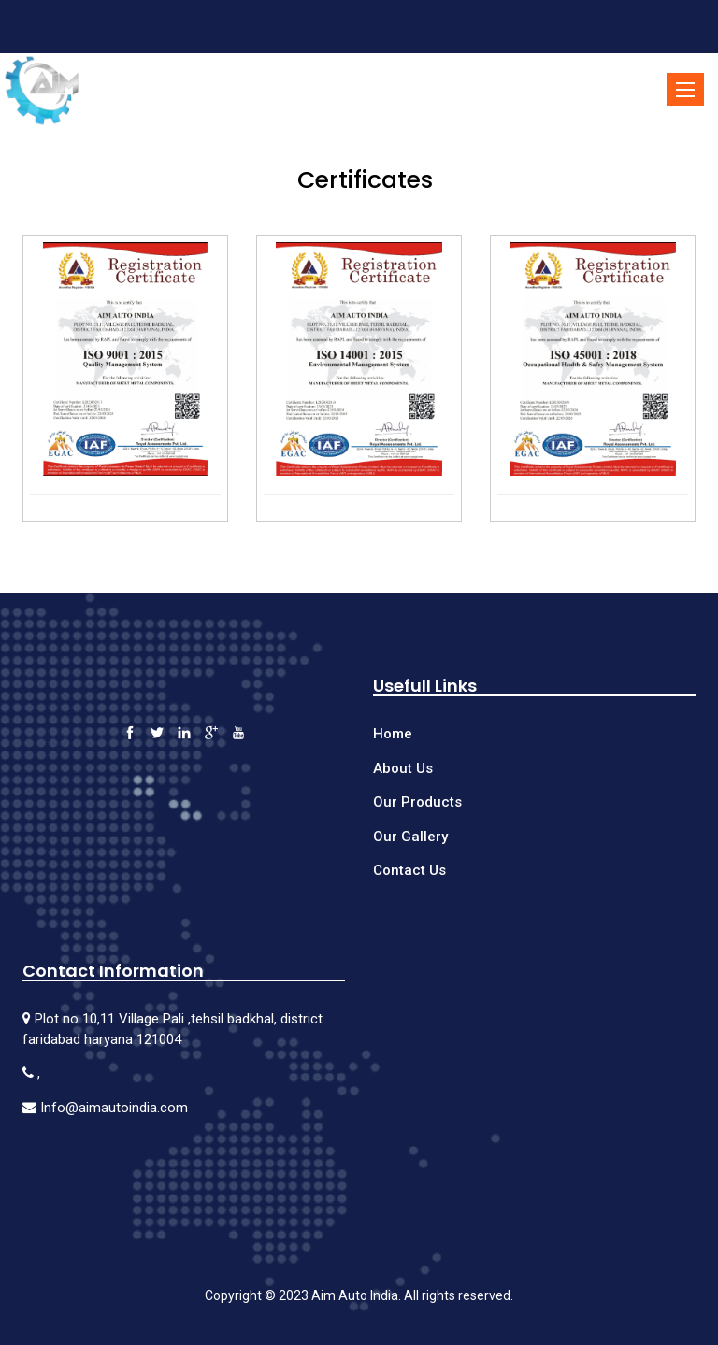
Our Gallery (410, 836)
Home (392, 733)
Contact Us (409, 870)
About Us (403, 768)
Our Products (417, 802)
